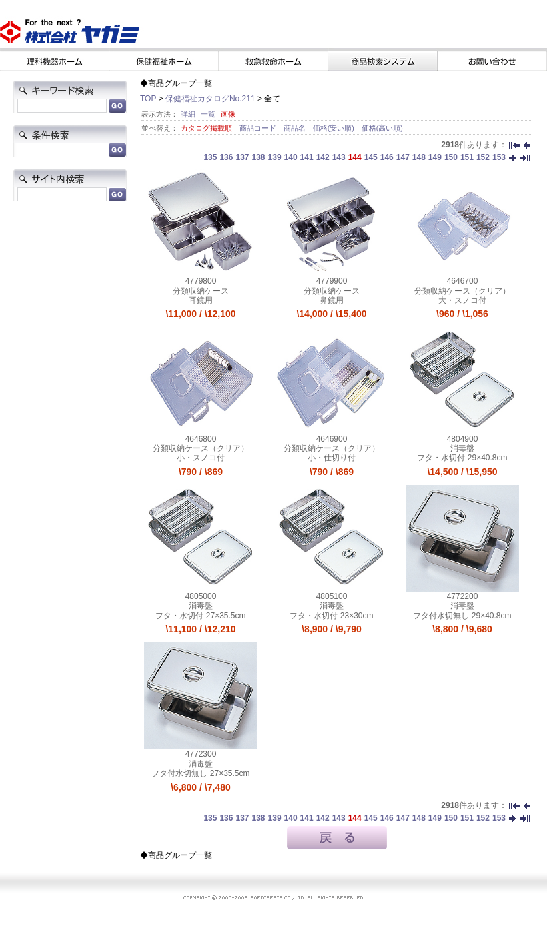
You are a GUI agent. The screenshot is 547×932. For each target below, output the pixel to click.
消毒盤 (462, 448)
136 (226, 157)
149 (435, 157)
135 (210, 157)
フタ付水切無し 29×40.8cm (462, 615)
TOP (148, 98)
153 (499, 157)
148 (419, 157)
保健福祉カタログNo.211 (210, 98)
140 (291, 157)
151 (467, 157)
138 (258, 157)
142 (323, 157)
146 (387, 157)
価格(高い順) (382, 128)
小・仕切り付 (332, 457)
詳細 (188, 114)
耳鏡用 (201, 300)
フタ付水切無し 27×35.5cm (200, 773)
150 (451, 157)
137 (242, 157)
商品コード (258, 128)
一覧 (208, 114)
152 (483, 157)
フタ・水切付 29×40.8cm (462, 457)
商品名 (296, 128)
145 (371, 157)
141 (307, 157)
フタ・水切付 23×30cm (331, 615)
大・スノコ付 (462, 300)
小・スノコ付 (201, 457)
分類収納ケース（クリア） (462, 291)
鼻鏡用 (332, 300)
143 (339, 157)
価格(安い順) (334, 128)
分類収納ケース (201, 291)
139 (275, 157)
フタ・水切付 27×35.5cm (200, 615)
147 (403, 157)
